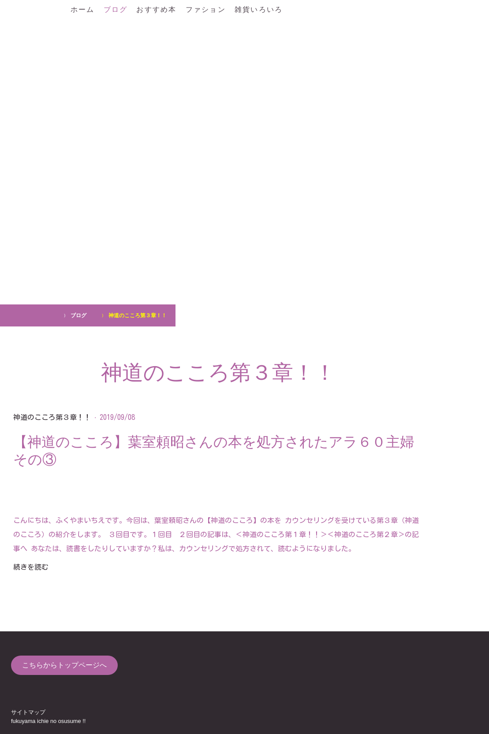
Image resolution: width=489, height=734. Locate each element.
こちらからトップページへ (64, 665)
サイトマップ (28, 712)
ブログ (116, 9)
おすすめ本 (156, 9)
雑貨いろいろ (259, 9)
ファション (206, 9)
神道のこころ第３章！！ (52, 417)
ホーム (83, 9)
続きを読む (31, 567)
